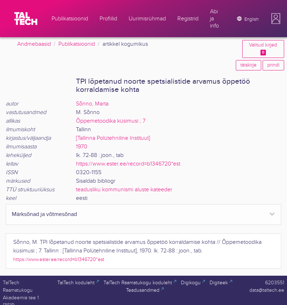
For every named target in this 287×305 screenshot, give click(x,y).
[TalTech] (25, 18)
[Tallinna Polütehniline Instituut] (113, 138)
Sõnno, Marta (92, 103)
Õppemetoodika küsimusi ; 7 (110, 121)
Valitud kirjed (263, 48)
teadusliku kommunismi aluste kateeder (124, 189)
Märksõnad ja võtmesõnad (44, 214)
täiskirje (248, 65)
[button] (276, 18)
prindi (273, 65)
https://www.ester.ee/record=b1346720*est (128, 164)
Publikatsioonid (76, 44)
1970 (81, 146)
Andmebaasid (34, 44)
